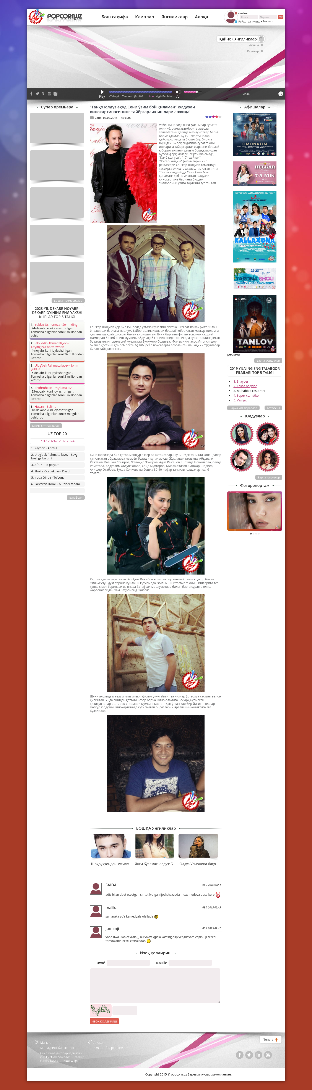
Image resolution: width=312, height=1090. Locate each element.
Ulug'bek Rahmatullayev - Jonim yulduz (55, 367)
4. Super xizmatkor (247, 395)
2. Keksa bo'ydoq (245, 386)
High (159, 96)
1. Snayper (241, 381)
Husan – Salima (45, 407)
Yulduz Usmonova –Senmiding (56, 325)
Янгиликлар (174, 16)
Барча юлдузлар (269, 477)
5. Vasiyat (240, 400)
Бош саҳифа (114, 16)
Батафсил (273, 408)
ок (280, 17)
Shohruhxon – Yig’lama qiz (53, 388)
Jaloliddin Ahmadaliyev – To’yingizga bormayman (50, 345)
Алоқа (201, 16)
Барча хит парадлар (243, 408)
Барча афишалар (268, 360)
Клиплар (144, 16)
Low (151, 96)
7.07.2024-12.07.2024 (57, 441)
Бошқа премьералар (68, 301)
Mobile (167, 96)
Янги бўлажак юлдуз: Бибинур (160, 863)
